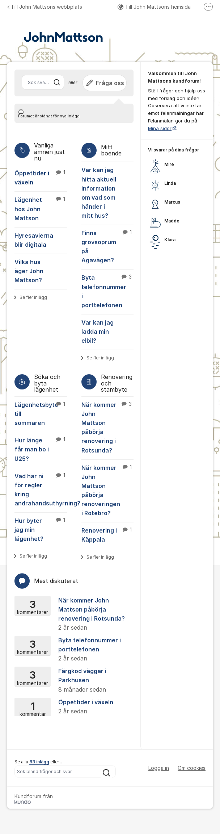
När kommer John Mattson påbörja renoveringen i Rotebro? (107, 490)
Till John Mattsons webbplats (44, 7)
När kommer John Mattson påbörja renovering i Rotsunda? (107, 427)
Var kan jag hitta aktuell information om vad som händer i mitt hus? (98, 192)
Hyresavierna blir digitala (33, 240)
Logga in (158, 768)
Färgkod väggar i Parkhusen (71, 680)
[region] (177, 199)
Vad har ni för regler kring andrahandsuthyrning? (40, 489)
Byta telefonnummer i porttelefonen (107, 290)
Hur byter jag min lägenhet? (40, 529)
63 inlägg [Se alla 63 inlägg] (39, 761)
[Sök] (57, 82)
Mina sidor (160, 128)
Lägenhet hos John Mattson (40, 208)
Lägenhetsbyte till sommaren (40, 413)
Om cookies (192, 768)
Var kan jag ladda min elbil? (97, 331)
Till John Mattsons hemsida (154, 7)
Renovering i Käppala (107, 534)
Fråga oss (104, 83)
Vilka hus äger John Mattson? (28, 271)
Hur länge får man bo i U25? (40, 449)
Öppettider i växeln (40, 177)
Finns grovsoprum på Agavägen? (107, 246)
